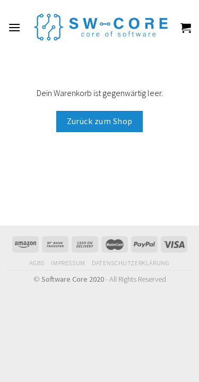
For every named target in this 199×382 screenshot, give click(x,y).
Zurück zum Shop (100, 121)
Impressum (68, 263)
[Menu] (14, 27)
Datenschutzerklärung (130, 263)
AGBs (36, 263)
